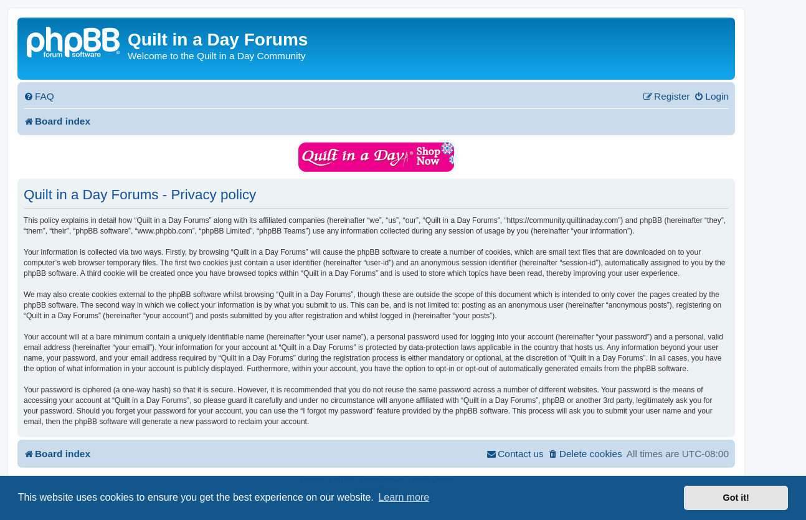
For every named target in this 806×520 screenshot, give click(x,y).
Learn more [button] (403, 497)
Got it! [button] (736, 498)
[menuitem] (39, 96)
